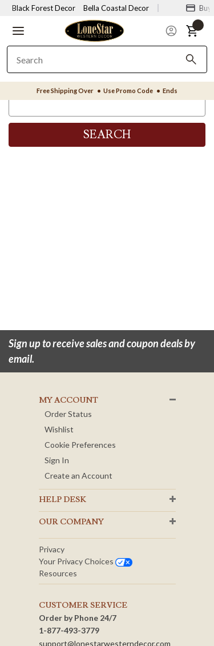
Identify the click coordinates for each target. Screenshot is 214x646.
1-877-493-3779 (69, 630)
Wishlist (59, 429)
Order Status (68, 414)
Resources (58, 573)
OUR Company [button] (71, 522)
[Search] (191, 59)
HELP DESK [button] (62, 500)
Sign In (57, 460)
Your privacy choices (85, 561)
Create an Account (78, 475)
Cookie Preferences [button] (80, 445)
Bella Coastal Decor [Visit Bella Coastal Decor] (116, 8)
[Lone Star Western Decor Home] (94, 30)
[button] (18, 30)
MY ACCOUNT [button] (68, 400)
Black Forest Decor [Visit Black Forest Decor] (43, 8)
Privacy (51, 549)
